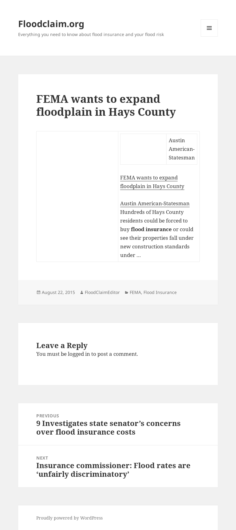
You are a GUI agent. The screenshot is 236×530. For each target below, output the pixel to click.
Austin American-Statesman (155, 203)
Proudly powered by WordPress (69, 518)
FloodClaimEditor (102, 292)
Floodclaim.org (51, 24)
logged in (79, 353)
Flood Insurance (160, 292)
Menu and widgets (209, 36)
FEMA (135, 292)
